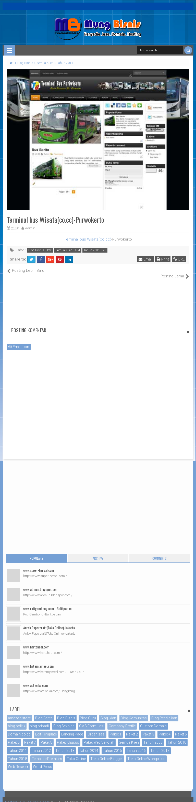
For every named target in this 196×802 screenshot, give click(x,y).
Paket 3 (148, 729)
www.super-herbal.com (38, 564)
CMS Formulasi (91, 721)
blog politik (16, 721)
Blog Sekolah (64, 721)
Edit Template (46, 729)
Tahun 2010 (176, 737)
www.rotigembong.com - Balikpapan (47, 602)
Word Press (42, 761)
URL (179, 259)
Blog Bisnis (36, 250)
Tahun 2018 (17, 753)
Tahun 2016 (136, 745)
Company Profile (122, 721)
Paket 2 (132, 729)
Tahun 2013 (65, 745)
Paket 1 (115, 729)
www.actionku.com (35, 679)
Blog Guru (88, 712)
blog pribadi (39, 721)
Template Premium (47, 753)
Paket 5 (181, 729)
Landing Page (72, 729)
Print (163, 259)
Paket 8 (46, 737)
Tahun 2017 (159, 745)
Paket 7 (30, 737)
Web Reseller (18, 761)
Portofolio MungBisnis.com (27, 797)
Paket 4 (164, 729)
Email (145, 259)
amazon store (19, 712)
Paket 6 (14, 737)
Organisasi (96, 729)
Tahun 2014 (88, 745)
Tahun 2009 (153, 737)
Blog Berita (44, 712)
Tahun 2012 (41, 745)
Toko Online (76, 753)
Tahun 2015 (112, 745)
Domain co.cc (19, 729)
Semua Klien (64, 250)
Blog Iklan (108, 712)
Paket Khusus (68, 737)
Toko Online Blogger (106, 753)
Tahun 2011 (92, 250)
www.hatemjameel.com (38, 660)
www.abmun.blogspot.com (40, 583)
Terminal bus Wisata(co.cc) (87, 239)
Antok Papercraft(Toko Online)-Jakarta (49, 622)
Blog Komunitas (134, 712)
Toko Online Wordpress (146, 753)
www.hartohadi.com (36, 641)
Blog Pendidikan (164, 712)
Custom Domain (153, 721)
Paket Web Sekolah (99, 737)
